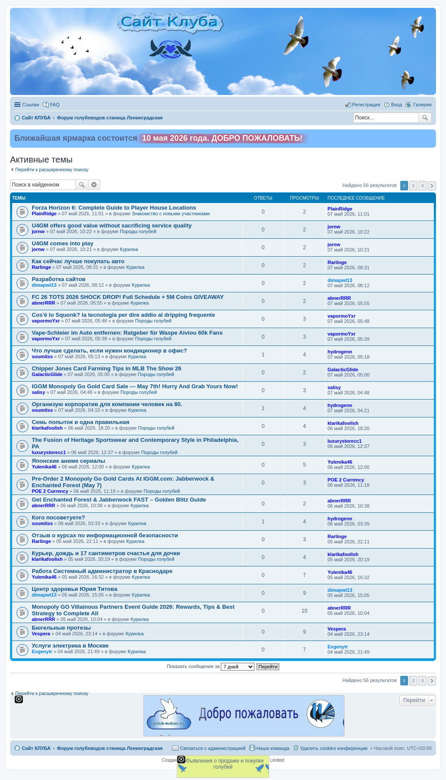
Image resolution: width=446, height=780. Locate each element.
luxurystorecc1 (49, 452)
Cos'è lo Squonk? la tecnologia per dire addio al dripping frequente (123, 315)
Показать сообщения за (210, 666)
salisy (38, 392)
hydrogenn (340, 351)
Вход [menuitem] (396, 104)
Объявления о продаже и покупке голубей (223, 764)
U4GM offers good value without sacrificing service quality (112, 225)
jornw (38, 231)
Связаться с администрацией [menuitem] (212, 748)
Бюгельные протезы (61, 627)
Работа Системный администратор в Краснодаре (102, 571)
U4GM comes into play (62, 243)
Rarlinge (41, 267)
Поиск (425, 117)
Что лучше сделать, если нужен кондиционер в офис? (109, 350)
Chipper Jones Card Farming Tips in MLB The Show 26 (106, 368)
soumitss (42, 356)
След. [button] (432, 185)
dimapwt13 (44, 285)
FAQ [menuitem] (55, 104)
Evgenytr (42, 651)
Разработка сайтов (58, 279)
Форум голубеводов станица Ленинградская (110, 748)
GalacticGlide (47, 374)
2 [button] (413, 185)
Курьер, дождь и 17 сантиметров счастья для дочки (106, 553)
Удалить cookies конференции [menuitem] (334, 748)
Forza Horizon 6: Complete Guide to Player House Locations (114, 207)
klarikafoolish (47, 428)
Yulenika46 (44, 466)
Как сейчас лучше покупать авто (78, 261)
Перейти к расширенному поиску (51, 169)
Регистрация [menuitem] (366, 104)
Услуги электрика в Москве (70, 645)
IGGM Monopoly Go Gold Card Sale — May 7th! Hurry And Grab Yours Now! (135, 386)
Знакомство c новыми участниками (171, 213)
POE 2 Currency (50, 491)
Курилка (129, 249)
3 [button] (422, 185)
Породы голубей (138, 231)
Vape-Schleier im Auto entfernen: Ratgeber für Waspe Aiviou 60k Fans (127, 332)
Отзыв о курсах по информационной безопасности (105, 535)
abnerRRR (43, 302)
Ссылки (30, 104)
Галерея (422, 104)
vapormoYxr (46, 320)
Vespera (41, 633)
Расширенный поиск (94, 185)
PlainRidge (44, 213)
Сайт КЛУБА (36, 748)
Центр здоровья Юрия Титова (74, 589)
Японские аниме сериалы (68, 461)
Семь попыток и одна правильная (80, 422)
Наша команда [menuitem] (273, 748)
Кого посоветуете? (58, 517)
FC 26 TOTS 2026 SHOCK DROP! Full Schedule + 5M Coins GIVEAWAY (128, 297)
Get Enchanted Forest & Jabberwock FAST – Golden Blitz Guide (119, 499)
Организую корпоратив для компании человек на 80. (107, 404)
